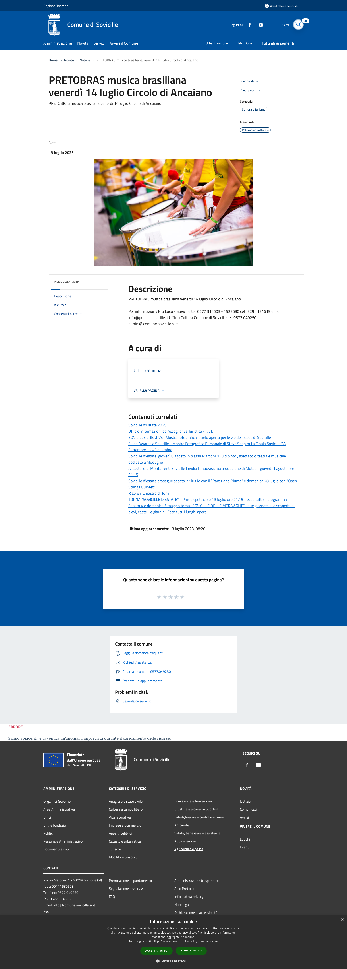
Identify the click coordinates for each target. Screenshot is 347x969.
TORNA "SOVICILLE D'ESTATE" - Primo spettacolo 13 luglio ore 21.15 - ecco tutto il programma (207, 499)
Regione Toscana (55, 5)
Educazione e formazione (193, 801)
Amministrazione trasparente (196, 880)
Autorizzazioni (185, 841)
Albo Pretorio (184, 888)
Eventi (245, 847)
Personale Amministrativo (63, 841)
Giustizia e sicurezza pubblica (196, 809)
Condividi (250, 81)
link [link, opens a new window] (216, 941)
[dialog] (173, 942)
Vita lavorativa (120, 817)
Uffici (47, 817)
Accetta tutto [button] (156, 951)
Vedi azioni (251, 90)
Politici (48, 833)
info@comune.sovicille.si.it (74, 905)
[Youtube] (258, 24)
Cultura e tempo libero (126, 809)
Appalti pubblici (120, 833)
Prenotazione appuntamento (130, 880)
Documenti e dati (56, 849)
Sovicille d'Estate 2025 (147, 425)
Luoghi (245, 839)
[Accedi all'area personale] (281, 6)
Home (53, 60)
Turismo (115, 849)
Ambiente (181, 825)
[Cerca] (298, 24)
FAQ (112, 896)
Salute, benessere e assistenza (197, 833)
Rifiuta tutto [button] (191, 950)
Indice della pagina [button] (66, 282)
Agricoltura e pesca (188, 849)
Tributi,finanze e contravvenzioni (199, 817)
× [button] (342, 920)
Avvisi (244, 817)
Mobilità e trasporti (123, 857)
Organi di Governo (57, 801)
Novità (69, 60)
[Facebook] (247, 24)
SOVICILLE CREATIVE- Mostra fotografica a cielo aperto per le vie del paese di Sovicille (199, 437)
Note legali (182, 904)
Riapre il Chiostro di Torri (148, 493)
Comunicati (248, 809)
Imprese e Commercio (125, 825)
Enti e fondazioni (56, 825)
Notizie (84, 60)
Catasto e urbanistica (125, 841)
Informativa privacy (189, 896)
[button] (173, 961)
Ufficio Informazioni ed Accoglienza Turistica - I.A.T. (170, 431)
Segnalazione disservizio (127, 888)
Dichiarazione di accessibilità (195, 912)
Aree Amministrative (59, 809)
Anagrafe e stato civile (126, 801)
